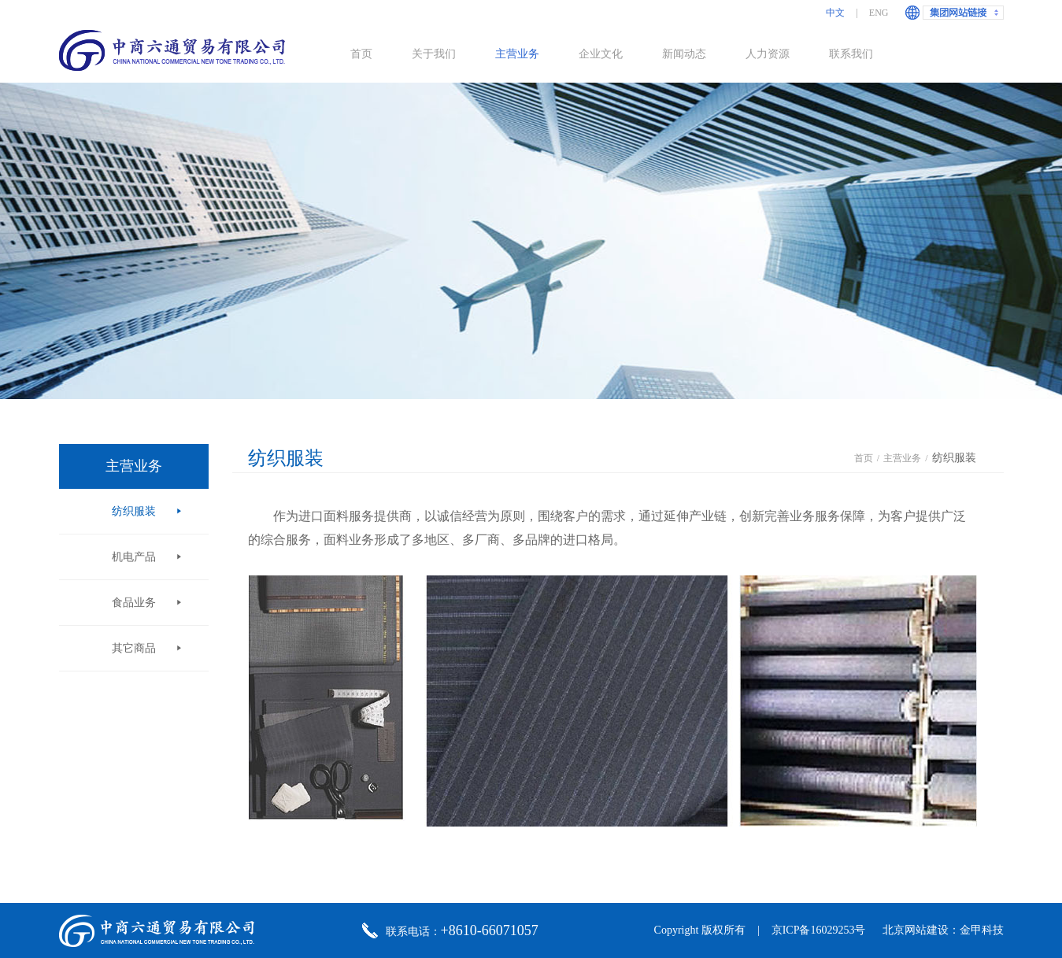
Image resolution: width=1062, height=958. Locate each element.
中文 (835, 12)
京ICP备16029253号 (819, 930)
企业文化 (601, 54)
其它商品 (134, 648)
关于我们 (434, 54)
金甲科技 (982, 930)
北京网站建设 (916, 930)
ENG (879, 12)
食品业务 (134, 602)
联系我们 (851, 54)
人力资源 (768, 54)
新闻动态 (684, 54)
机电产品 (134, 557)
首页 (361, 54)
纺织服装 (134, 511)
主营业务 (517, 54)
